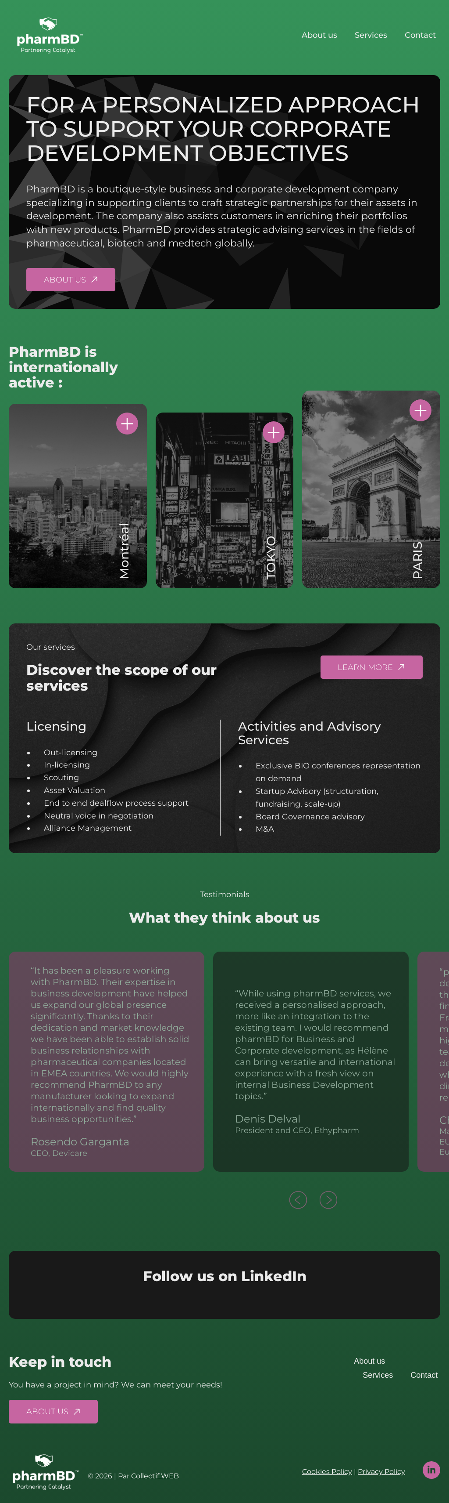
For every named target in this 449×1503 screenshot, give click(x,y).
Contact (420, 35)
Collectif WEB (155, 1476)
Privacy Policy (381, 1471)
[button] (298, 1201)
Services (371, 35)
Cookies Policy (327, 1471)
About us (319, 35)
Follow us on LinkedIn (224, 1276)
